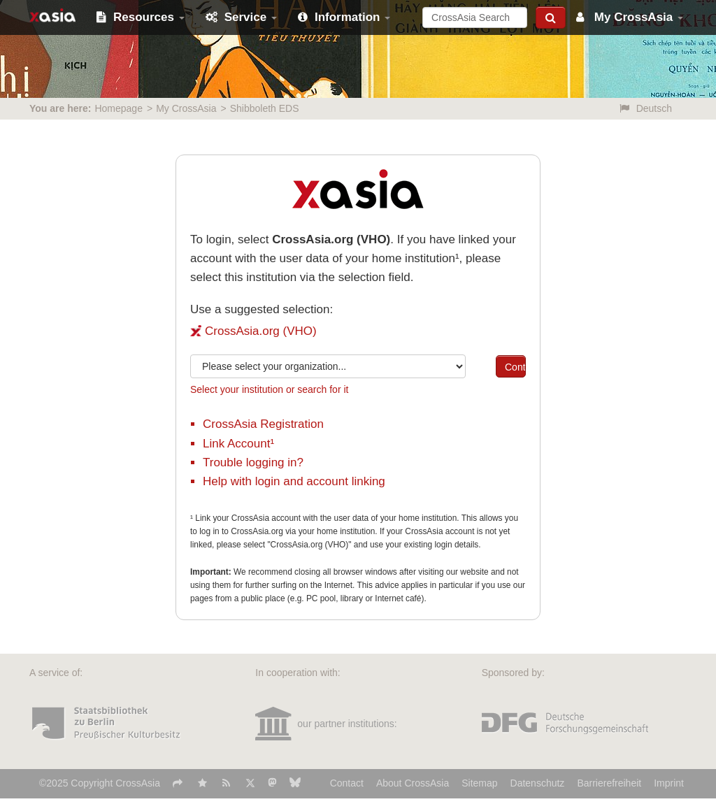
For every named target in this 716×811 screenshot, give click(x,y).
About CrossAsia (412, 783)
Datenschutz (537, 783)
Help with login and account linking (294, 481)
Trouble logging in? (253, 462)
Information (344, 17)
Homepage (118, 108)
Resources (140, 17)
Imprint (669, 783)
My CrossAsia (629, 17)
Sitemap (479, 783)
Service (241, 17)
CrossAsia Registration (263, 424)
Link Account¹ (238, 443)
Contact (347, 783)
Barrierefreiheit (609, 783)
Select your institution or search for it (269, 389)
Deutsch (646, 108)
